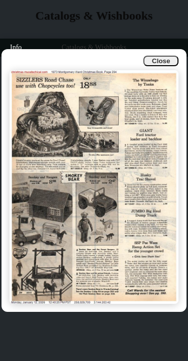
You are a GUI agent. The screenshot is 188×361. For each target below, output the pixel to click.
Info (16, 47)
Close (161, 61)
